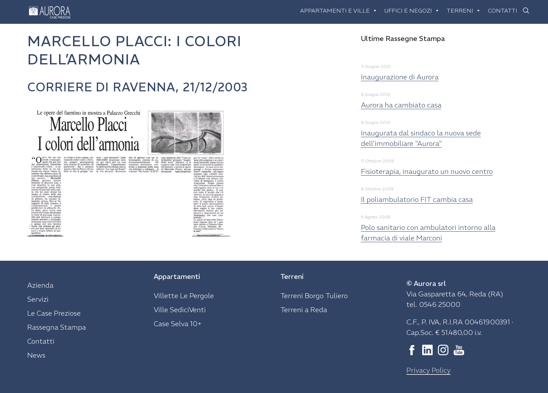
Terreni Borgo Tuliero (314, 295)
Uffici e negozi (412, 10)
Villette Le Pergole (184, 295)
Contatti (502, 10)
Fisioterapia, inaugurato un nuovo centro (427, 171)
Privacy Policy (428, 370)
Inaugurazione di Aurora (400, 76)
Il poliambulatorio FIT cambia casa (417, 199)
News (36, 355)
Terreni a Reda (303, 309)
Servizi (38, 299)
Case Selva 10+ (178, 323)
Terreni (464, 10)
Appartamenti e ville (338, 10)
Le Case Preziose (54, 313)
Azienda (40, 285)
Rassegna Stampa (56, 327)
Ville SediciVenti (180, 309)
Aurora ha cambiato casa (401, 104)
